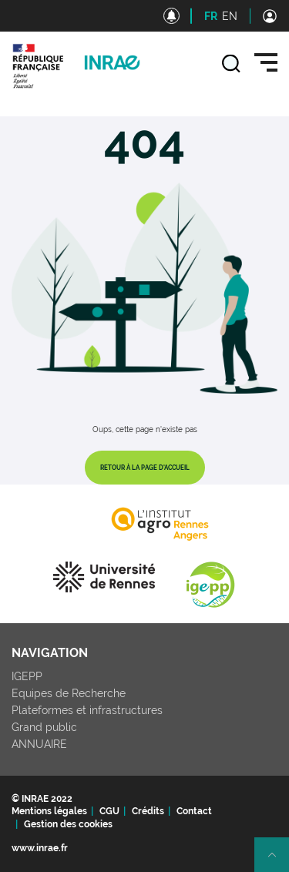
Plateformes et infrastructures (87, 710)
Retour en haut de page (278, 861)
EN (229, 16)
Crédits (148, 811)
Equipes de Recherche (69, 693)
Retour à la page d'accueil (145, 467)
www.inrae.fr (40, 848)
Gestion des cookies (68, 824)
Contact (194, 811)
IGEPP (27, 676)
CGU (109, 811)
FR (210, 16)
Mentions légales (49, 811)
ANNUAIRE (39, 744)
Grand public (44, 727)
